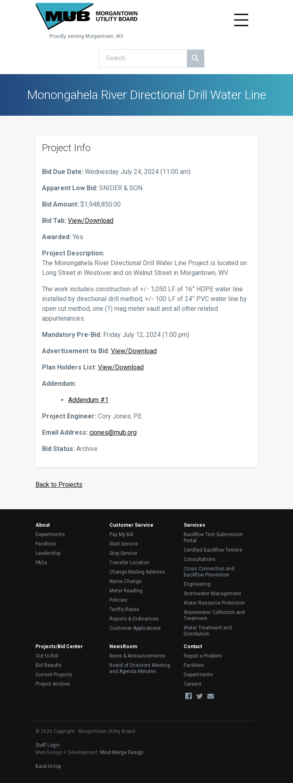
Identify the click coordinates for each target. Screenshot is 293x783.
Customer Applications (135, 628)
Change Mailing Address (137, 572)
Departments (50, 534)
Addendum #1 (88, 400)
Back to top (48, 766)
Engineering (197, 584)
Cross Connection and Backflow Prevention (209, 572)
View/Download (90, 220)
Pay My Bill (121, 534)
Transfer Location (129, 562)
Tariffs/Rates (124, 609)
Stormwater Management (212, 593)
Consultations (199, 559)
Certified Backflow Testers (213, 550)
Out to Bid (47, 656)
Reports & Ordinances (134, 619)
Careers (193, 684)
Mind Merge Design (122, 752)
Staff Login (48, 745)
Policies (118, 600)
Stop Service (123, 553)
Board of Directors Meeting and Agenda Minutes (139, 668)
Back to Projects (59, 484)
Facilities (46, 544)
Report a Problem (203, 656)
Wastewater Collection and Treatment (214, 615)
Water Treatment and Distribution (208, 631)
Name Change (125, 581)
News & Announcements (137, 656)
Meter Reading (125, 591)
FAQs (41, 562)
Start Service (123, 544)
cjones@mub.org (113, 432)
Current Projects (54, 674)
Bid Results (49, 665)
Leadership (48, 553)
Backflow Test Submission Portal (213, 537)
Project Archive (53, 684)
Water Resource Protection (214, 603)
